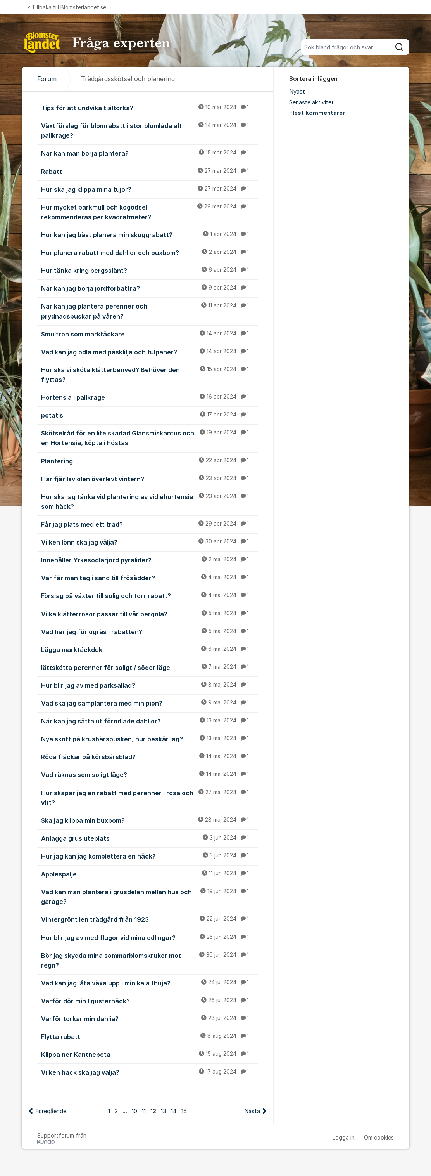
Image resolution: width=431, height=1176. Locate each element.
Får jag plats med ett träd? (150, 524)
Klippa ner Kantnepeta (150, 1054)
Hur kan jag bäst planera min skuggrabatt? (150, 234)
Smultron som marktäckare (150, 334)
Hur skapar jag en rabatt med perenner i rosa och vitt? (150, 797)
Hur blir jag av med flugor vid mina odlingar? (150, 937)
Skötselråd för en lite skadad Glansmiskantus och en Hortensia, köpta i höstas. (150, 437)
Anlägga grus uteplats (150, 838)
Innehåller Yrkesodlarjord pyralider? (150, 559)
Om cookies (379, 1137)
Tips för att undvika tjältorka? (150, 107)
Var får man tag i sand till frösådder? (150, 577)
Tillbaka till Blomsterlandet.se (67, 7)
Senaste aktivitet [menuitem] (311, 102)
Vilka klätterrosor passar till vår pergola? (150, 613)
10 (134, 1111)
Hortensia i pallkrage (150, 397)
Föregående (50, 1111)
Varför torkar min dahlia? (150, 1018)
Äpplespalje (150, 873)
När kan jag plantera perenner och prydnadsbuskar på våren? (150, 311)
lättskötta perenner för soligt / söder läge (150, 667)
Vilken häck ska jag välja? (150, 1072)
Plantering (150, 460)
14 (174, 1111)
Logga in (344, 1137)
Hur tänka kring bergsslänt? (150, 270)
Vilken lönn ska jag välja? (150, 542)
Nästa (252, 1111)
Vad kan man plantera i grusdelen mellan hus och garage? (150, 896)
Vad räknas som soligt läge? (150, 774)
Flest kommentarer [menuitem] (317, 112)
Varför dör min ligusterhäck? (150, 1000)
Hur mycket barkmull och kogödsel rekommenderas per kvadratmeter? (150, 212)
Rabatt (150, 171)
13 (163, 1111)
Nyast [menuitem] (297, 91)
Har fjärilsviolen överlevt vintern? (150, 478)
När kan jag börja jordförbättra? (150, 288)
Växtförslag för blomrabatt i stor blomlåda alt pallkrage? (150, 130)
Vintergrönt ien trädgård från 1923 (150, 919)
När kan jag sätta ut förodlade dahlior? (150, 720)
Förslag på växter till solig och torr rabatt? (150, 595)
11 (144, 1111)
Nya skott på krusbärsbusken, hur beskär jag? (150, 738)
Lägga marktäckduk (150, 649)
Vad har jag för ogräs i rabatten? (150, 631)
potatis (150, 415)
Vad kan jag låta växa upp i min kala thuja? (150, 982)
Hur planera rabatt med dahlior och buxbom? (150, 252)
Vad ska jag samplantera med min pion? (150, 703)
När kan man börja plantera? (150, 153)
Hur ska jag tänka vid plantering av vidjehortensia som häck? (150, 501)
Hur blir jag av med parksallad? (150, 685)
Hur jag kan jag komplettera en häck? (150, 856)
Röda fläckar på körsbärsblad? (150, 756)
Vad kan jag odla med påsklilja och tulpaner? (150, 351)
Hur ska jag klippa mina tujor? (150, 189)
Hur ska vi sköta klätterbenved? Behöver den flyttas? (150, 374)
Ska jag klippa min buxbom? (150, 820)
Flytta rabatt (150, 1036)
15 (184, 1111)
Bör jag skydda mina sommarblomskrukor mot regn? (150, 960)
